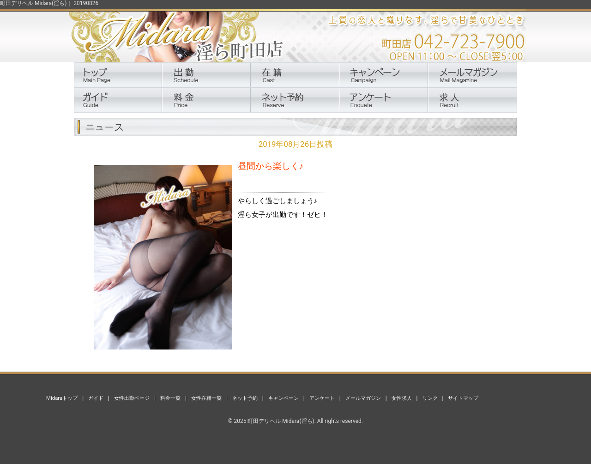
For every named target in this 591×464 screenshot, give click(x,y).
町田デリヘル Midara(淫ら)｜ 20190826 (49, 3)
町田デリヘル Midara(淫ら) (280, 421)
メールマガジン (363, 398)
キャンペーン (283, 398)
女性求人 (402, 398)
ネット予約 (245, 398)
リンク (430, 398)
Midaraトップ (62, 398)
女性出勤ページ (132, 398)
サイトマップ (463, 398)
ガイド (95, 398)
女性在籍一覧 (206, 398)
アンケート (322, 398)
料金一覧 (170, 398)
